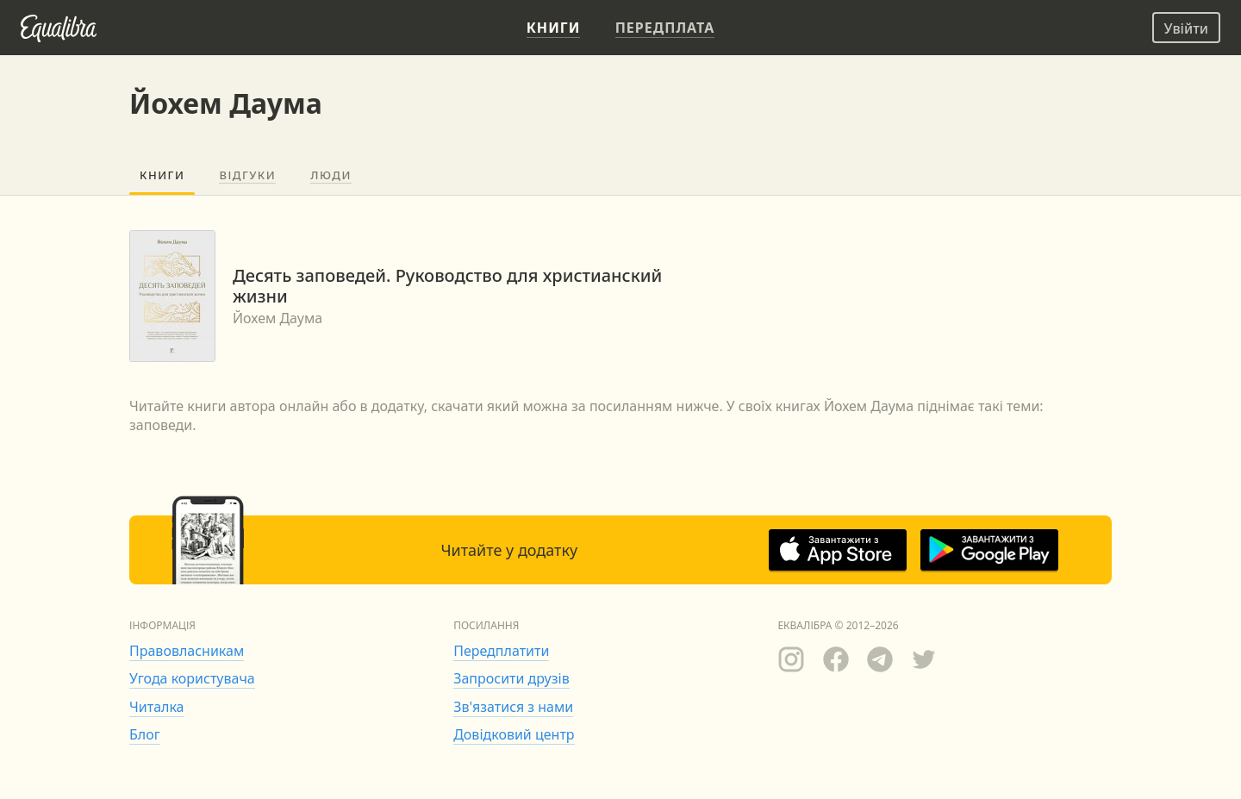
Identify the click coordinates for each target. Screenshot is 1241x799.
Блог (144, 734)
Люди (331, 175)
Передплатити (501, 650)
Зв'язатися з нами (513, 706)
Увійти (1186, 28)
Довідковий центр (513, 734)
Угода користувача (192, 678)
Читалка (156, 706)
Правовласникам (186, 650)
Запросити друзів (511, 678)
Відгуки (247, 175)
